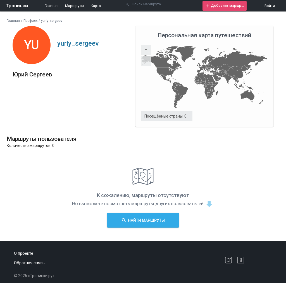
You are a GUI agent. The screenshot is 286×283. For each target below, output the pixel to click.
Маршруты (74, 6)
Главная (51, 6)
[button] (224, 6)
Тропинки (17, 5)
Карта (96, 6)
